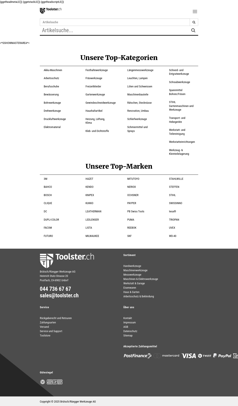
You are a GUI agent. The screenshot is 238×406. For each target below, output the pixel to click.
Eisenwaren (129, 287)
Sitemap (127, 335)
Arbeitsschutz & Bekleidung (138, 296)
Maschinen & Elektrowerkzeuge (140, 279)
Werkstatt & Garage (134, 283)
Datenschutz (130, 331)
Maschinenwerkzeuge (135, 270)
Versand (44, 326)
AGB (125, 326)
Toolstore (45, 335)
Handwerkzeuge (132, 266)
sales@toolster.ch (59, 295)
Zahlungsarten (48, 322)
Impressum (129, 322)
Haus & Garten (131, 292)
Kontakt (127, 318)
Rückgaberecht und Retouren (56, 318)
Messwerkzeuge (132, 274)
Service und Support (51, 331)
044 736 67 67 (55, 289)
